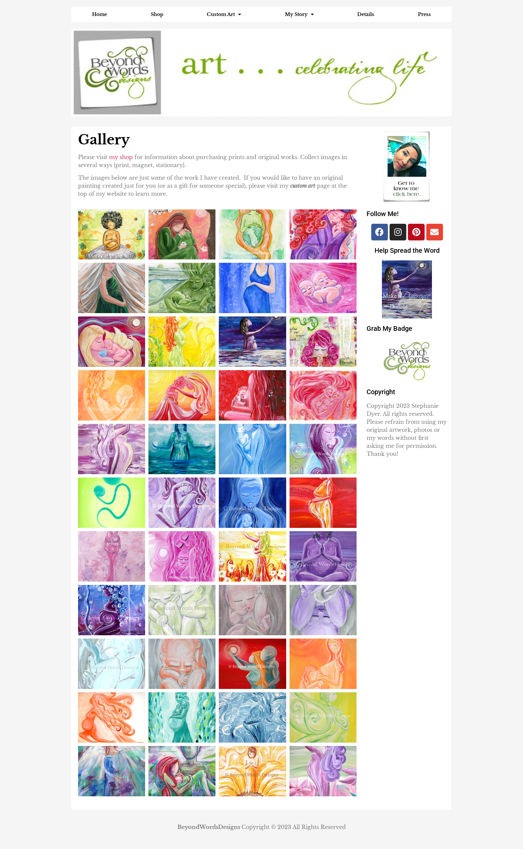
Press (424, 14)
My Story (299, 14)
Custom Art (224, 14)
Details (365, 14)
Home (99, 14)
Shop (157, 14)
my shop (121, 157)
